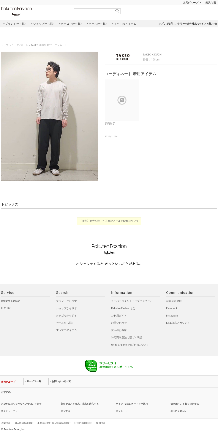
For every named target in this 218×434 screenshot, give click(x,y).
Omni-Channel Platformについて (129, 344)
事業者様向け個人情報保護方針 (54, 422)
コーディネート (19, 45)
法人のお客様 (119, 330)
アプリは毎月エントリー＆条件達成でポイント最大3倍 (188, 23)
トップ (5, 45)
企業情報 (6, 422)
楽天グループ (190, 2)
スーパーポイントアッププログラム (132, 301)
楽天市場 (210, 2)
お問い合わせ (119, 322)
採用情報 (101, 422)
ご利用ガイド (119, 315)
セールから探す (65, 322)
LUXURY (6, 308)
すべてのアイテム (66, 330)
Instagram (172, 315)
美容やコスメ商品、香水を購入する (80, 403)
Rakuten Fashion (34, 11)
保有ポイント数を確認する (185, 403)
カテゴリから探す (66, 315)
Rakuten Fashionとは (123, 308)
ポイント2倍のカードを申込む (132, 403)
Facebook (171, 308)
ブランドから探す (66, 301)
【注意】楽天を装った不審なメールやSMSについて (109, 220)
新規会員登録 (174, 301)
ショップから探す (66, 308)
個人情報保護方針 (23, 422)
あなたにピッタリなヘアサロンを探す (21, 403)
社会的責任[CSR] (83, 422)
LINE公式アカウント (178, 322)
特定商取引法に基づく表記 (126, 337)
